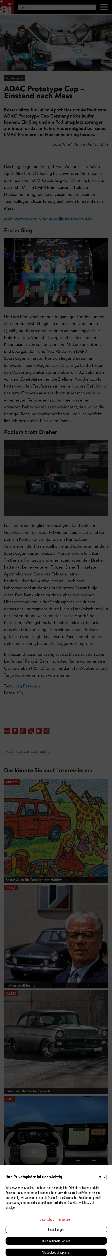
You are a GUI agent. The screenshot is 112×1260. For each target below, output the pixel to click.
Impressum (65, 1219)
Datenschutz (47, 1219)
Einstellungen (56, 1229)
